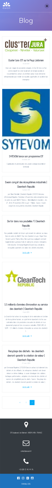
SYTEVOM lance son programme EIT (26, 156)
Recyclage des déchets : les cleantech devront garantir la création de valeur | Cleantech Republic (26, 355)
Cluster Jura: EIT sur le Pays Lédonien (26, 60)
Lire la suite (26, 252)
